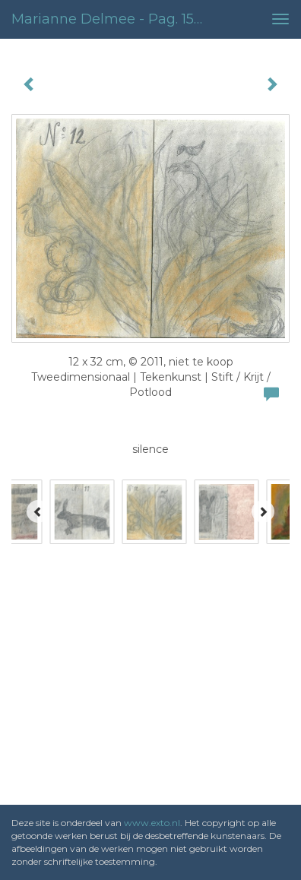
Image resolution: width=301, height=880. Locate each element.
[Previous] (38, 511)
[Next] (263, 511)
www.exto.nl (152, 822)
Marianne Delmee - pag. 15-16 (111, 19)
